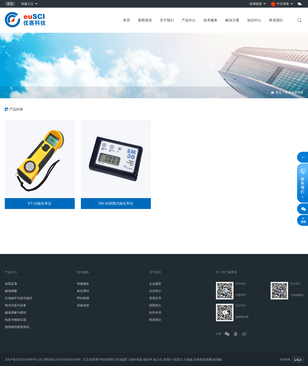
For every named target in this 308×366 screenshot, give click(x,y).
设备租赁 (83, 305)
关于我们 (167, 20)
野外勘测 (83, 298)
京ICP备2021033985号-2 (22, 358)
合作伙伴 (155, 312)
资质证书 (155, 298)
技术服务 (211, 20)
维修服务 (83, 283)
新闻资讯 (145, 20)
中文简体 (280, 4)
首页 (10, 3)
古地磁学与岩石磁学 (18, 298)
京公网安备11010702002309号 (60, 358)
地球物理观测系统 (17, 327)
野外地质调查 (294, 92)
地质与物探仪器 (15, 319)
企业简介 (155, 291)
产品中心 (189, 20)
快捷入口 (27, 3)
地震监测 (11, 283)
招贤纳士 (155, 305)
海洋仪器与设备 (15, 305)
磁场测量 (11, 291)
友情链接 (255, 3)
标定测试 (83, 291)
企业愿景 (155, 283)
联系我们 (276, 20)
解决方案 (232, 20)
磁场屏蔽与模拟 (15, 312)
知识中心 (254, 20)
